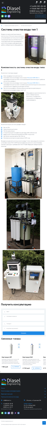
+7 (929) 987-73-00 (38, 9)
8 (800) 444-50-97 (38, 11)
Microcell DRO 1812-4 (33, 77)
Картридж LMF (7, 357)
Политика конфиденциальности (7, 421)
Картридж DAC (28, 357)
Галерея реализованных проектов (12, 25)
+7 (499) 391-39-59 (38, 6)
